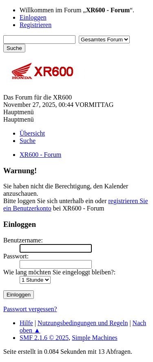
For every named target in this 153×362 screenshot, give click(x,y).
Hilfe (26, 322)
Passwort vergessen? (30, 308)
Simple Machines (95, 337)
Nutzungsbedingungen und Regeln (83, 322)
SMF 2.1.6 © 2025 (44, 337)
